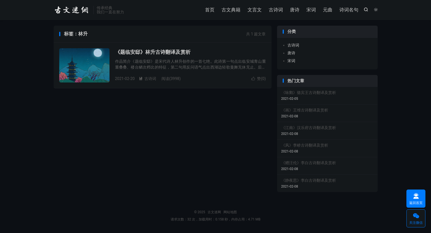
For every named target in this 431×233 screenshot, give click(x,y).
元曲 (327, 10)
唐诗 (294, 10)
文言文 (254, 10)
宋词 (311, 10)
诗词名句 (348, 10)
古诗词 (276, 10)
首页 (210, 10)
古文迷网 (72, 10)
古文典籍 (231, 10)
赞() (258, 78)
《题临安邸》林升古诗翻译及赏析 (153, 52)
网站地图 (230, 212)
